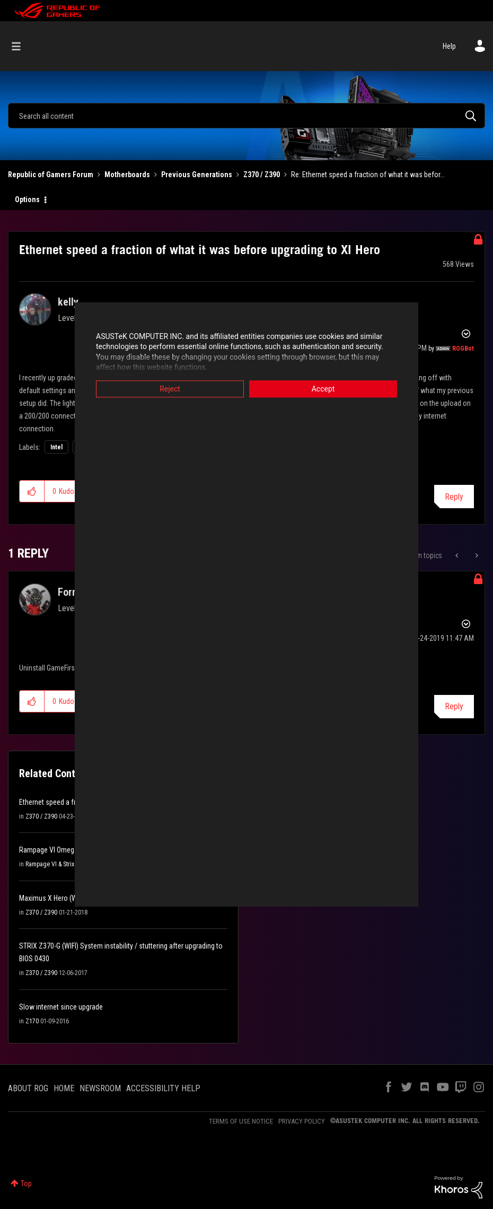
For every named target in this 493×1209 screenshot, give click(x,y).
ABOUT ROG (28, 1088)
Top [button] (26, 1183)
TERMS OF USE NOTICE (241, 1121)
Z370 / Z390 (261, 174)
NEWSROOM (100, 1088)
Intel (56, 447)
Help (449, 46)
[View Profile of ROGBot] (463, 348)
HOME (64, 1088)
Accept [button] (323, 389)
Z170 (32, 1021)
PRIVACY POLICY (301, 1121)
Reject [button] (170, 389)
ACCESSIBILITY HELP (163, 1088)
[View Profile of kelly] (68, 301)
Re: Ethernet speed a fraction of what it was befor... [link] (368, 174)
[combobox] (246, 115)
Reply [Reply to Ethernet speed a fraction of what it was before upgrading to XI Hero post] (454, 497)
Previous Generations (196, 174)
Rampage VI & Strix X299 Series (66, 864)
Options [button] (27, 199)
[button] (32, 491)
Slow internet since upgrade (61, 1007)
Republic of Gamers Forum (50, 174)
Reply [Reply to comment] (454, 706)
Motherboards (127, 174)
